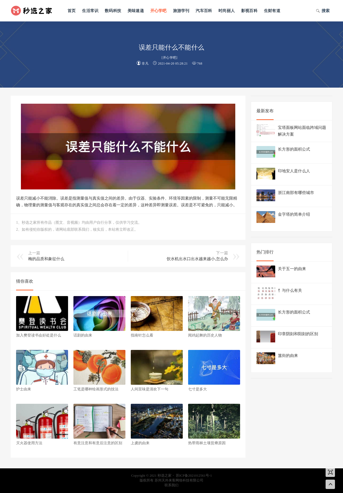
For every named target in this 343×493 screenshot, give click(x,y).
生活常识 (90, 11)
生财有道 (272, 11)
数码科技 (113, 11)
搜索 (323, 11)
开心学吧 (158, 11)
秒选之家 (33, 10)
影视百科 (249, 11)
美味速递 (136, 11)
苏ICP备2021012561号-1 (194, 475)
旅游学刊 (181, 11)
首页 (72, 11)
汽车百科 (204, 11)
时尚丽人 (226, 11)
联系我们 (171, 485)
